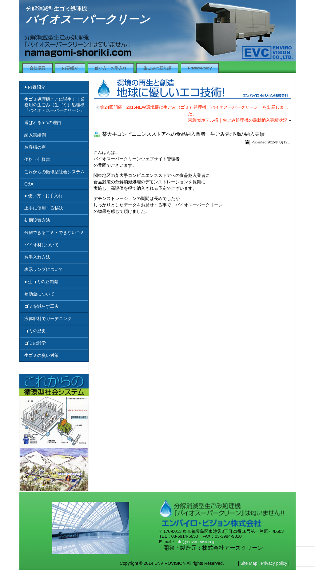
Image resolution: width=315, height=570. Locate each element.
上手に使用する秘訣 (43, 207)
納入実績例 (35, 134)
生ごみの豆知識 (157, 68)
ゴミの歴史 (35, 330)
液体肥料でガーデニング (48, 318)
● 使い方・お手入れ (43, 195)
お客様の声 (35, 147)
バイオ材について (41, 244)
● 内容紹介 (34, 86)
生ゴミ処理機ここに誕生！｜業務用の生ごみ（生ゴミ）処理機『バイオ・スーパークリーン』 (54, 105)
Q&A (29, 184)
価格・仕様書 (37, 159)
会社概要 (38, 68)
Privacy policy (274, 563)
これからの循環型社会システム (54, 171)
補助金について (39, 293)
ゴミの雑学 (35, 343)
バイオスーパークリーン (88, 19)
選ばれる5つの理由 (42, 122)
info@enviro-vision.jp (196, 541)
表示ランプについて (43, 269)
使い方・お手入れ (111, 68)
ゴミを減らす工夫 (41, 306)
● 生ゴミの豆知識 (41, 281)
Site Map (248, 563)
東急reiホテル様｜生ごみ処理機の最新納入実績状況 (238, 120)
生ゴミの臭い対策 (41, 355)
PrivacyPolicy (200, 68)
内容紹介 (70, 68)
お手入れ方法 (37, 257)
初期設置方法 (37, 220)
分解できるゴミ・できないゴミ (54, 232)
